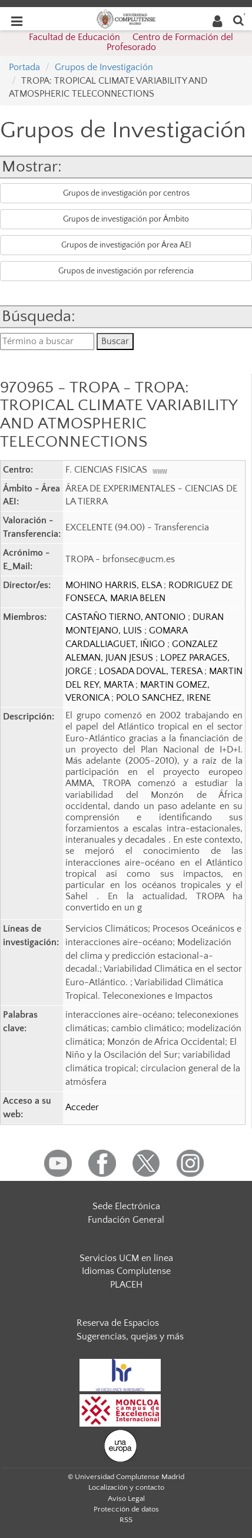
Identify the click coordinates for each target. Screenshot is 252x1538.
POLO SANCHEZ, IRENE (163, 697)
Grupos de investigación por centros (126, 193)
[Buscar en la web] (238, 20)
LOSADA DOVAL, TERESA (151, 671)
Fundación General (126, 1219)
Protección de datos (126, 1509)
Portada (24, 67)
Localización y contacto (126, 1487)
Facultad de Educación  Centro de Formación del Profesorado (131, 42)
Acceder (82, 1107)
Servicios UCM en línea (126, 1258)
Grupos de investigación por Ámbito (126, 219)
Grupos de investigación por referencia (126, 271)
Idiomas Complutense (126, 1271)
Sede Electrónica (126, 1206)
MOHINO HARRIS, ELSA (114, 585)
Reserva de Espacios (118, 1323)
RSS (126, 1520)
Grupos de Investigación (104, 67)
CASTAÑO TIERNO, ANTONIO (126, 617)
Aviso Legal (126, 1498)
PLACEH (126, 1284)
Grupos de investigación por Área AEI (126, 245)
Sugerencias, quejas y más (130, 1336)
